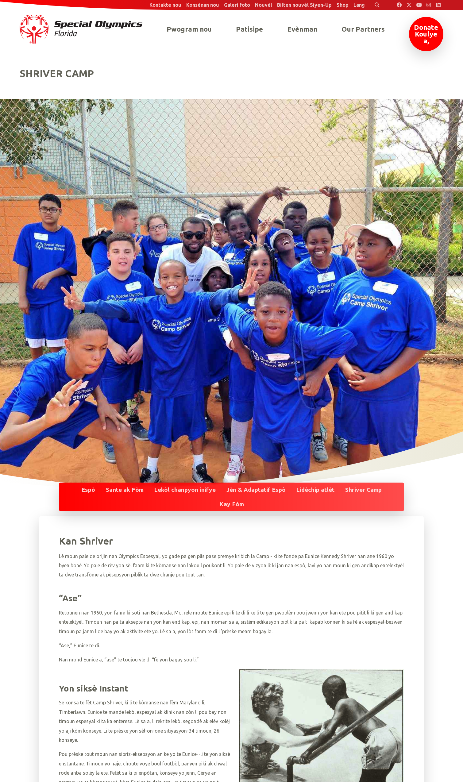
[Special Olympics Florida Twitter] (409, 5)
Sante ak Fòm (125, 489)
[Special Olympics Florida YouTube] (419, 5)
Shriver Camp (363, 489)
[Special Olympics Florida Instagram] (429, 5)
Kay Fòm (231, 504)
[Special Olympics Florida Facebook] (399, 5)
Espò (88, 489)
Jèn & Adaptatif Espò (256, 489)
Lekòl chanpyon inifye (185, 489)
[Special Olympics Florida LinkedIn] (438, 5)
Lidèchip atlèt (315, 489)
